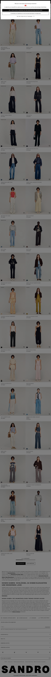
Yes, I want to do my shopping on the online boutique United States (25, 10)
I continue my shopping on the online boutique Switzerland (25, 13)
